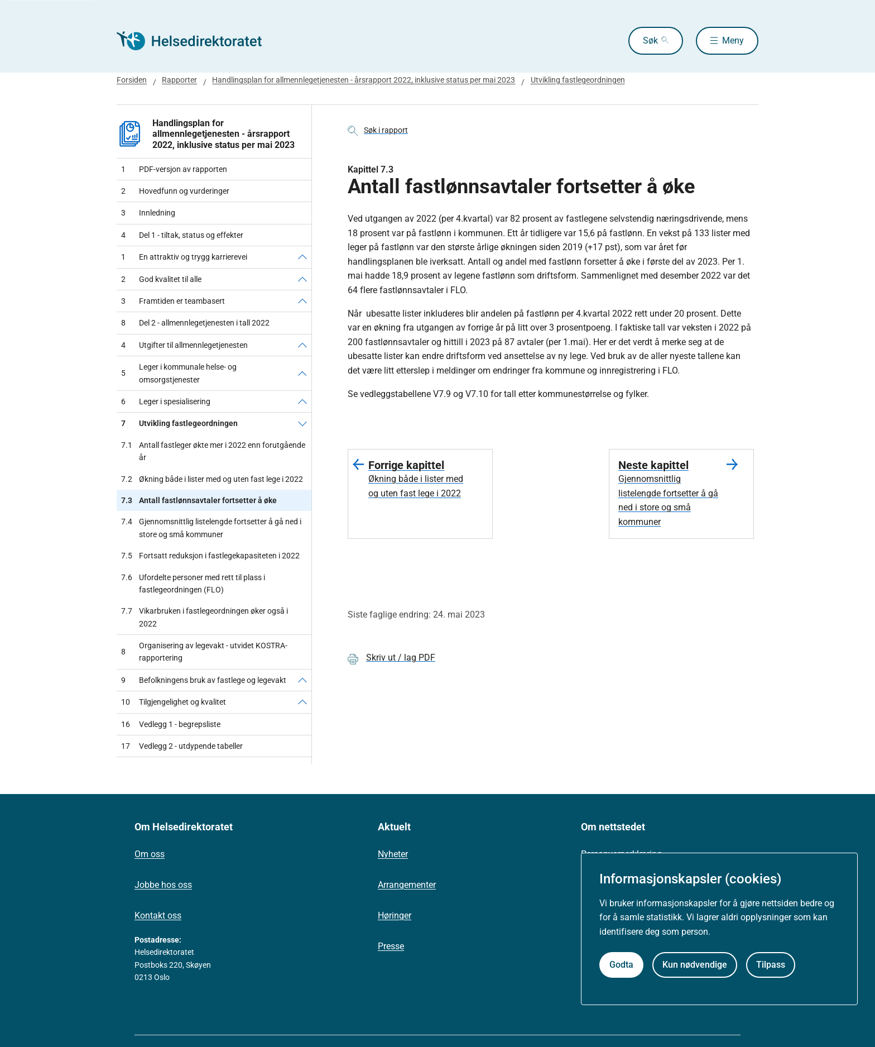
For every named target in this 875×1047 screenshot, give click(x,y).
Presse (391, 946)
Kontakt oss (157, 915)
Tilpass (770, 964)
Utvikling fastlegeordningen (578, 79)
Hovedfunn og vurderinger (175, 191)
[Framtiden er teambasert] (302, 301)
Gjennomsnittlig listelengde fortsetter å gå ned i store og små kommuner (211, 528)
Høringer (394, 915)
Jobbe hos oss (163, 884)
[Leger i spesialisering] (302, 401)
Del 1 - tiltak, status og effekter (182, 235)
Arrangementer (407, 884)
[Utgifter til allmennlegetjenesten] (302, 345)
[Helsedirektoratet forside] (197, 40)
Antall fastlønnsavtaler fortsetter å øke (199, 500)
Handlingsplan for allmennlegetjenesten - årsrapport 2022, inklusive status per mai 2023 (363, 79)
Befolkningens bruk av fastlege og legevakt (203, 680)
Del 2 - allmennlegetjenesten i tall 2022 (195, 323)
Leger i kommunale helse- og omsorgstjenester (179, 373)
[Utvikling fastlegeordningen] (302, 423)
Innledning (148, 213)
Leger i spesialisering (165, 401)
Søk (650, 40)
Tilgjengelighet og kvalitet (173, 702)
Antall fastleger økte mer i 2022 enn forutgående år (213, 451)
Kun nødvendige (694, 964)
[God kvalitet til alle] (302, 279)
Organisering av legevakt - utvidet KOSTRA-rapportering (204, 651)
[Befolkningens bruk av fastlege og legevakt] (302, 680)
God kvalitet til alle (161, 279)
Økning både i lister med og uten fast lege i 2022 (212, 479)
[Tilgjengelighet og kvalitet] (302, 702)
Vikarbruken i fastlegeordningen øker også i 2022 (204, 617)
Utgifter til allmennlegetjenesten (184, 345)
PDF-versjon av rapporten (174, 169)
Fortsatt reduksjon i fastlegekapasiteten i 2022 (210, 555)
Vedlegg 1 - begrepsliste (170, 724)
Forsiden (132, 79)
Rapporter (179, 79)
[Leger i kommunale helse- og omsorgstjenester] (302, 373)
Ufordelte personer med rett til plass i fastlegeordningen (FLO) (193, 583)
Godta (621, 964)
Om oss (149, 854)
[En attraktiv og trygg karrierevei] (302, 257)
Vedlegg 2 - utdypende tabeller (182, 746)
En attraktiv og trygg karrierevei (184, 257)
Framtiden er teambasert (173, 301)
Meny (733, 40)
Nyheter (393, 854)
